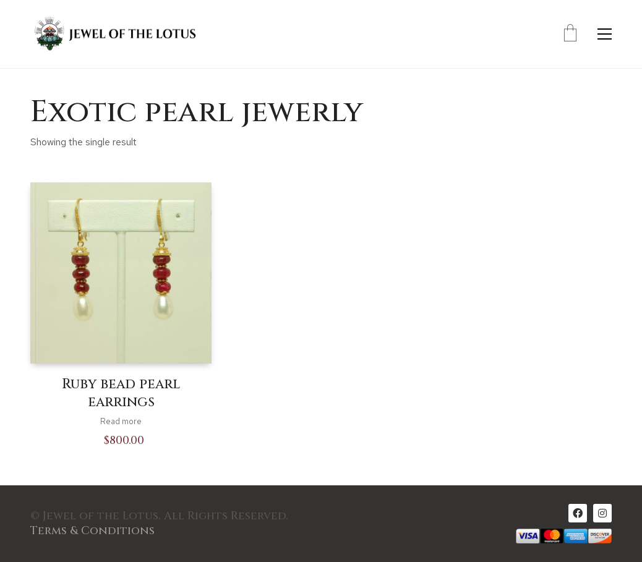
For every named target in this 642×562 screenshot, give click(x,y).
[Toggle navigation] (604, 34)
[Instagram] (602, 513)
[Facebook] (577, 513)
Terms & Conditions (92, 531)
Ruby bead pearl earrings (121, 393)
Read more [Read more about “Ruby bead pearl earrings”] (121, 421)
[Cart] (570, 34)
